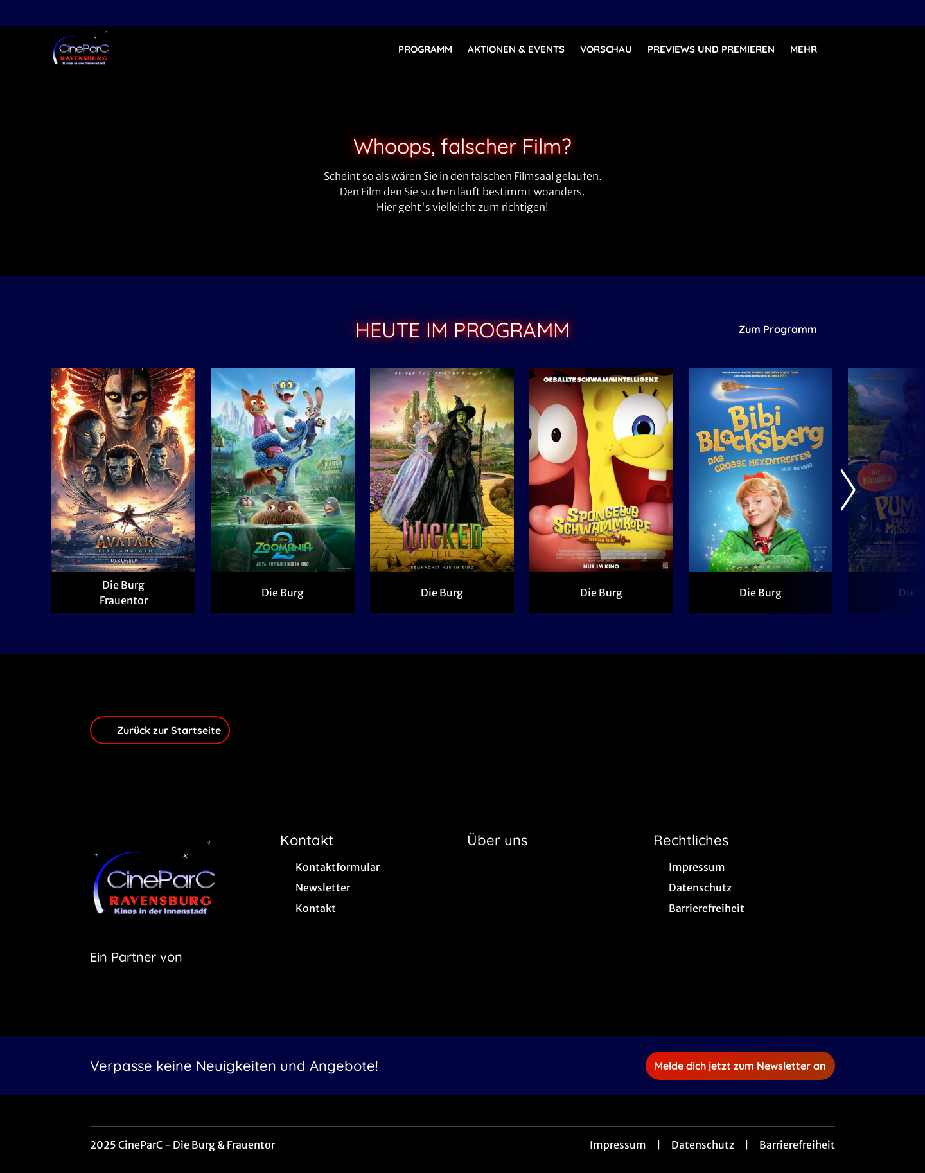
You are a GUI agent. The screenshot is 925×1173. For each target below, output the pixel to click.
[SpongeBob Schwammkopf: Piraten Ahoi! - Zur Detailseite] (601, 470)
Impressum (618, 1144)
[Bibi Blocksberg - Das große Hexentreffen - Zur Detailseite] (761, 470)
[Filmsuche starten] (861, 49)
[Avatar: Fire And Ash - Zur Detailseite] (123, 470)
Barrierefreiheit (797, 1144)
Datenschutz (702, 1144)
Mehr (811, 49)
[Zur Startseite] (141, 49)
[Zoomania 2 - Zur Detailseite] (283, 470)
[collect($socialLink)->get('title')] (23, 13)
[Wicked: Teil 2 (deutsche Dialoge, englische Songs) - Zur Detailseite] (442, 470)
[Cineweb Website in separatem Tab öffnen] (136, 973)
